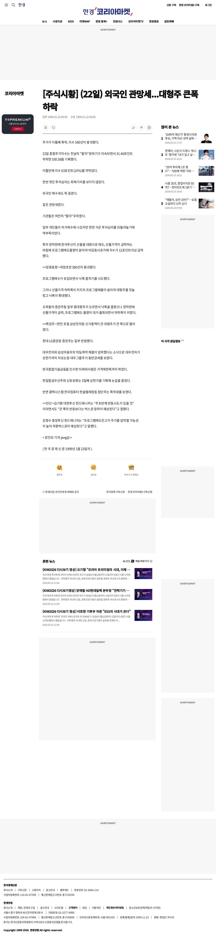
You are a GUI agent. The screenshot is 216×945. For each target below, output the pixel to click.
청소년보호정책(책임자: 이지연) (144, 907)
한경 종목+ (101, 21)
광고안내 (50, 890)
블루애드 (64, 890)
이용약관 (96, 907)
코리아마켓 (135, 21)
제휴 (20, 907)
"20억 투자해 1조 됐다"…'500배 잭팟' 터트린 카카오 (179, 171)
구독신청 (22, 890)
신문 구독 (171, 5)
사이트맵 (58, 907)
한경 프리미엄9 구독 (189, 5)
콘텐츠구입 (29, 907)
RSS (85, 907)
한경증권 (154, 21)
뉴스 (44, 21)
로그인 (208, 5)
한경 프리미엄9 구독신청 (140, 491)
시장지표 (57, 21)
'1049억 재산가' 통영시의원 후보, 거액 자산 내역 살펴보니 (181, 138)
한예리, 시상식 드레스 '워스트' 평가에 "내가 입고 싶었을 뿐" (181, 154)
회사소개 (8, 890)
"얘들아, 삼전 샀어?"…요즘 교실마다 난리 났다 (181, 201)
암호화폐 (169, 21)
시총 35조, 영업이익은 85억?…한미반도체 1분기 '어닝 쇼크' (180, 187)
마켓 (84, 21)
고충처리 (36, 890)
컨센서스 (118, 21)
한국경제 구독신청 (115, 491)
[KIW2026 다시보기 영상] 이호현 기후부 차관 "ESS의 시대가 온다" (86, 611)
